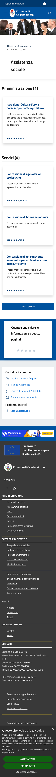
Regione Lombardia (14, 3)
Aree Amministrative (17, 507)
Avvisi (10, 617)
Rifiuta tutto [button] (28, 766)
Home (10, 46)
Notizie (10, 607)
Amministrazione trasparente (22, 723)
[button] (28, 772)
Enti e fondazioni (15, 516)
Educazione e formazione (19, 574)
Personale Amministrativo (20, 526)
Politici (10, 521)
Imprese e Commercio (18, 555)
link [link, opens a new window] (12, 752)
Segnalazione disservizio (19, 699)
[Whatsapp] (15, 488)
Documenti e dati (15, 530)
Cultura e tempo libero (18, 550)
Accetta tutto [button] (27, 759)
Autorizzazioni (14, 593)
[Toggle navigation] (6, 13)
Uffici (9, 511)
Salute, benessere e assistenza (22, 588)
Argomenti (22, 46)
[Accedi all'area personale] (44, 3)
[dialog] (28, 751)
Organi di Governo (16, 502)
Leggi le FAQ (13, 703)
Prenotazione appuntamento (21, 694)
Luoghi (10, 630)
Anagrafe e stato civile (18, 545)
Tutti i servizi (28, 306)
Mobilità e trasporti (16, 564)
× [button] (53, 729)
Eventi (10, 635)
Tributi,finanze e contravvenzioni (23, 579)
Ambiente (12, 583)
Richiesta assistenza (17, 708)
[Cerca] (50, 13)
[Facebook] (7, 488)
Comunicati (12, 612)
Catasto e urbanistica (17, 559)
